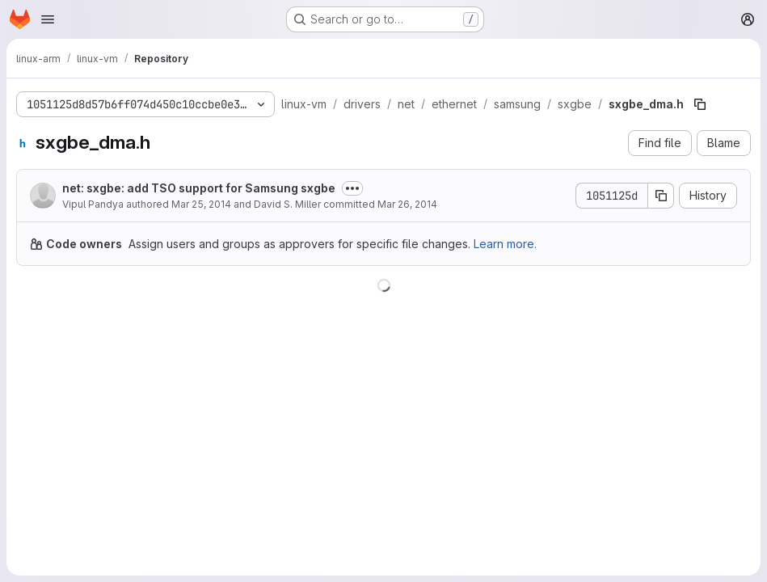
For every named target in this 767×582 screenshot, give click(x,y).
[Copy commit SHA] (661, 196)
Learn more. (505, 244)
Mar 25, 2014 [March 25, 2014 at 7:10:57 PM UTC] (201, 204)
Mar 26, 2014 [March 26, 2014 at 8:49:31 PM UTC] (407, 204)
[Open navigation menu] (48, 19)
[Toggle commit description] (352, 188)
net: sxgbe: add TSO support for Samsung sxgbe (198, 188)
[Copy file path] (700, 104)
